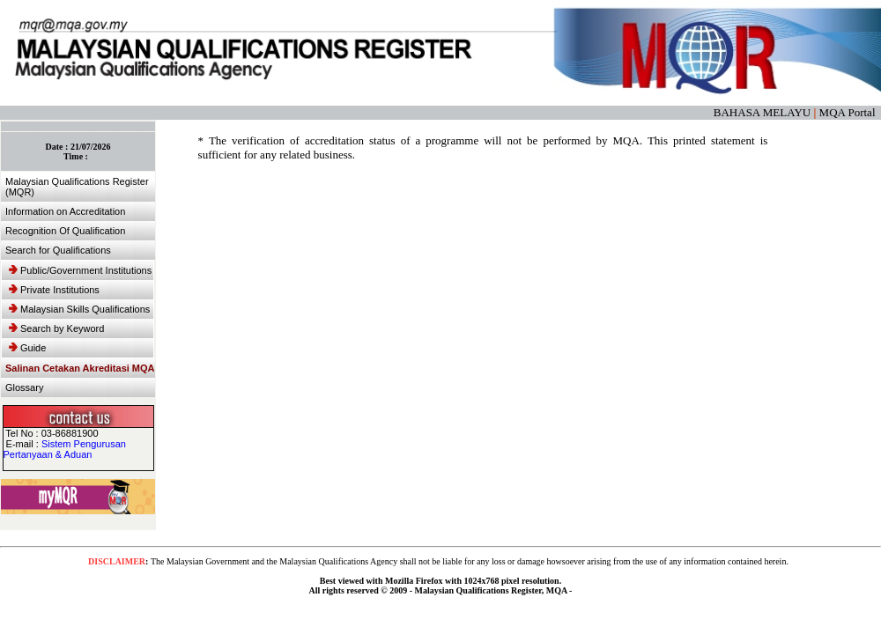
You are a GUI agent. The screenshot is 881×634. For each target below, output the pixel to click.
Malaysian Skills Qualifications (79, 309)
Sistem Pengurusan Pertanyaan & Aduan (65, 449)
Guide (27, 348)
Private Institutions (54, 289)
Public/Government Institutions (80, 270)
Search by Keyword (56, 328)
